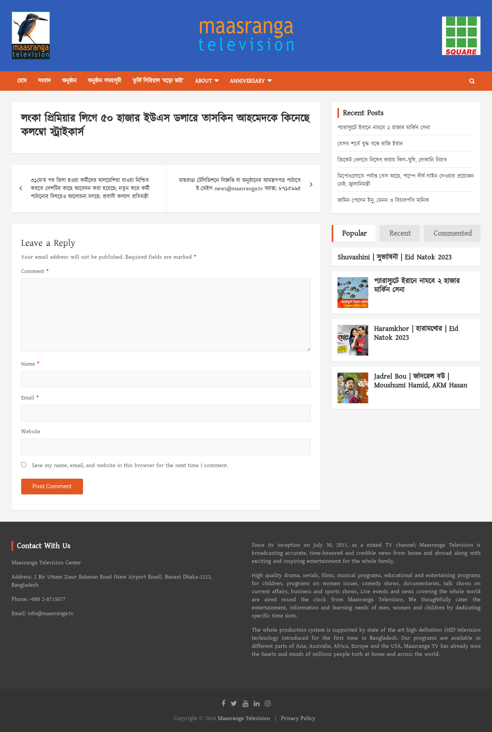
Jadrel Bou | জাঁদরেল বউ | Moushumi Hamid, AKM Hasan (420, 381)
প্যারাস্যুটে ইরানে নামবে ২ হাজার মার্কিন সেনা (383, 128)
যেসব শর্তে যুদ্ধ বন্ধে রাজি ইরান (370, 144)
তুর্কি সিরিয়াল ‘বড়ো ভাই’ (158, 81)
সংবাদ (44, 81)
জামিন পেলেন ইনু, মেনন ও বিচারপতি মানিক (383, 200)
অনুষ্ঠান (69, 81)
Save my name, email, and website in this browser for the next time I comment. (130, 465)
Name (30, 364)
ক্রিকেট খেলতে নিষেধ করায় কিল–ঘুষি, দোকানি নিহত (392, 160)
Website (30, 432)
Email (30, 398)
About (203, 81)
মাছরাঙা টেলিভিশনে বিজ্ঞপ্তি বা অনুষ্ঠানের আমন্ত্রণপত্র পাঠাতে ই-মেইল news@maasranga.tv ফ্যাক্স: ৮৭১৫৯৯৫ (240, 184)
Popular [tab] (354, 233)
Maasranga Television (244, 718)
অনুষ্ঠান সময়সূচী (104, 81)
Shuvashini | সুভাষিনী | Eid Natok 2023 (394, 257)
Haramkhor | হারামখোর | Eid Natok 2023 (416, 333)
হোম (22, 81)
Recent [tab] (400, 233)
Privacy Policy (298, 718)
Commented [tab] (453, 233)
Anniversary (247, 81)
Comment (35, 271)
